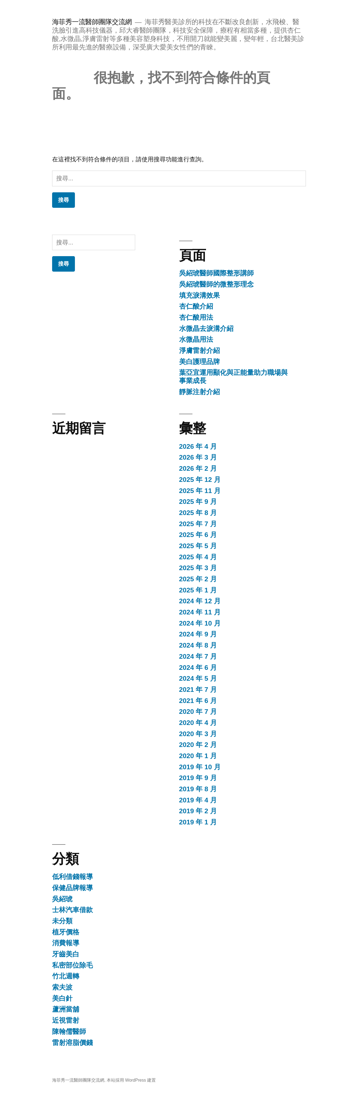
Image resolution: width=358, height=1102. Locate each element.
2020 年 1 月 (198, 755)
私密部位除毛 (72, 965)
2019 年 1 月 (198, 822)
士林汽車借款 (72, 909)
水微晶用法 (196, 339)
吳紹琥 (62, 899)
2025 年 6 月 (198, 534)
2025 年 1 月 (198, 590)
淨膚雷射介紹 (199, 350)
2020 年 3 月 (198, 733)
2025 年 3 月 (198, 568)
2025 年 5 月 (198, 546)
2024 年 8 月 (198, 645)
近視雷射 (65, 1020)
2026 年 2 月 (198, 468)
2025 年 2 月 (198, 579)
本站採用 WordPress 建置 (131, 1080)
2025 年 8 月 (198, 512)
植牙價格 (65, 932)
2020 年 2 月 (198, 744)
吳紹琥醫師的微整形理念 (216, 284)
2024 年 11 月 (200, 612)
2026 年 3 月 (198, 457)
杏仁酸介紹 (196, 306)
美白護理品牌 (199, 361)
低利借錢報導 (72, 876)
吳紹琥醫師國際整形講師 (216, 273)
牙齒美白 (65, 954)
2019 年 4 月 (198, 800)
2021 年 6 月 (198, 700)
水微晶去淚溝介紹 (206, 328)
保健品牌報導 (72, 887)
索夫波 (62, 987)
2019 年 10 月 (200, 767)
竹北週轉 (65, 976)
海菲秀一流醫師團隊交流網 (92, 22)
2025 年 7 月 (198, 524)
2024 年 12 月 (200, 601)
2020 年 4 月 (198, 722)
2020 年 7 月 (198, 711)
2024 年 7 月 (198, 656)
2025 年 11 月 (200, 490)
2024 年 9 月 (198, 634)
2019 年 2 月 (198, 811)
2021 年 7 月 (198, 689)
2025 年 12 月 (200, 479)
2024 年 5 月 (198, 678)
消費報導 (65, 943)
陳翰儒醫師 (69, 1031)
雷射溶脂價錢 (72, 1042)
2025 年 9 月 (198, 501)
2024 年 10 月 (200, 623)
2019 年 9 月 (198, 777)
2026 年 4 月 (198, 446)
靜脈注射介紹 (199, 391)
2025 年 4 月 (198, 557)
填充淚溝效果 (199, 295)
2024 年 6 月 (198, 667)
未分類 (62, 921)
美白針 (62, 998)
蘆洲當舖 (65, 1009)
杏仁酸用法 (196, 317)
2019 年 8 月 (198, 789)
